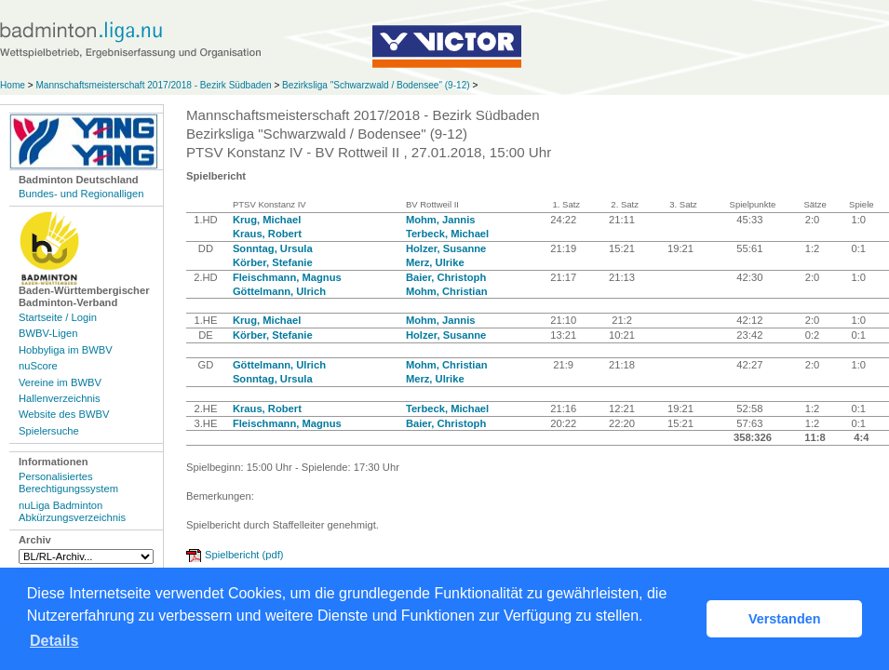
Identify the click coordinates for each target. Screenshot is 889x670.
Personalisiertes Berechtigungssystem (68, 482)
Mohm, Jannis (441, 219)
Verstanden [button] (784, 618)
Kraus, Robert (267, 233)
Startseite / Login (58, 317)
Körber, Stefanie (273, 262)
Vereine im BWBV (60, 382)
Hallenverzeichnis (60, 398)
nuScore (38, 365)
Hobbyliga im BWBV (66, 349)
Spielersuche (49, 430)
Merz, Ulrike (435, 262)
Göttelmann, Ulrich (279, 291)
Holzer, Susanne (446, 248)
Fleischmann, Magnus (287, 277)
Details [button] (54, 641)
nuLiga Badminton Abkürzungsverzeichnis (72, 511)
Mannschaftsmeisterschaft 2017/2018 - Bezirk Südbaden (154, 85)
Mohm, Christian (447, 291)
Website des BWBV (64, 414)
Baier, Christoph (446, 277)
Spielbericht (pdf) (244, 554)
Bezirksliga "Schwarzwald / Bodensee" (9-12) (377, 85)
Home (12, 85)
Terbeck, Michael (447, 233)
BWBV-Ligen (48, 333)
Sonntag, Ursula (273, 248)
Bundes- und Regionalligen (81, 193)
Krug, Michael (267, 219)
